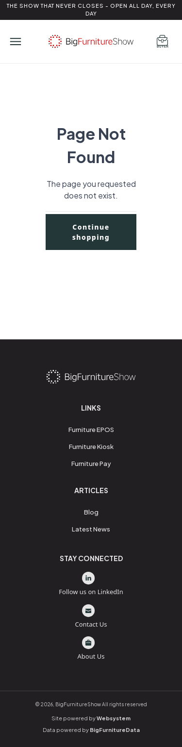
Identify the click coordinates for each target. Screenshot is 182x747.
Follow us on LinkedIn (91, 584)
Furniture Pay (91, 463)
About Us (90, 648)
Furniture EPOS (91, 429)
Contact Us (91, 616)
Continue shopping (91, 232)
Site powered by (91, 718)
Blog (91, 512)
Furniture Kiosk (91, 446)
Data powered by (91, 730)
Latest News (91, 529)
